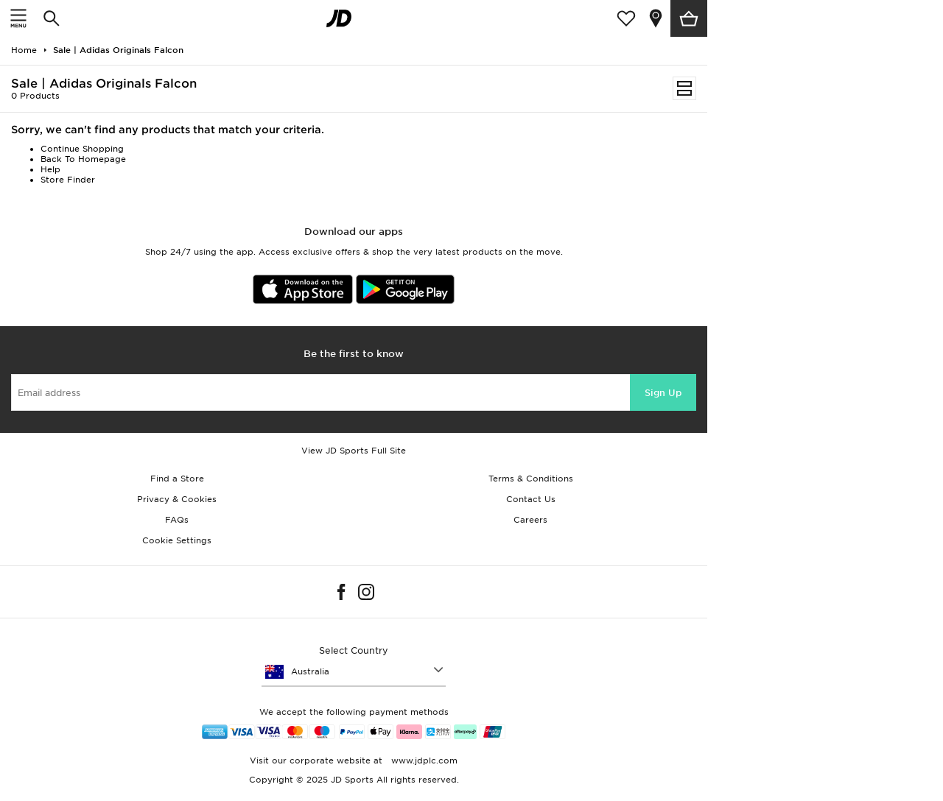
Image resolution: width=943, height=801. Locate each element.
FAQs (177, 520)
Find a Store (177, 478)
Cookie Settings (176, 540)
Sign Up (663, 392)
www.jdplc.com (423, 760)
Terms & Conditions (530, 478)
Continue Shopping (82, 149)
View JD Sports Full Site (353, 450)
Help (50, 169)
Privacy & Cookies (177, 499)
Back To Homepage (83, 159)
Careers (530, 520)
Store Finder (68, 179)
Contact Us (530, 499)
